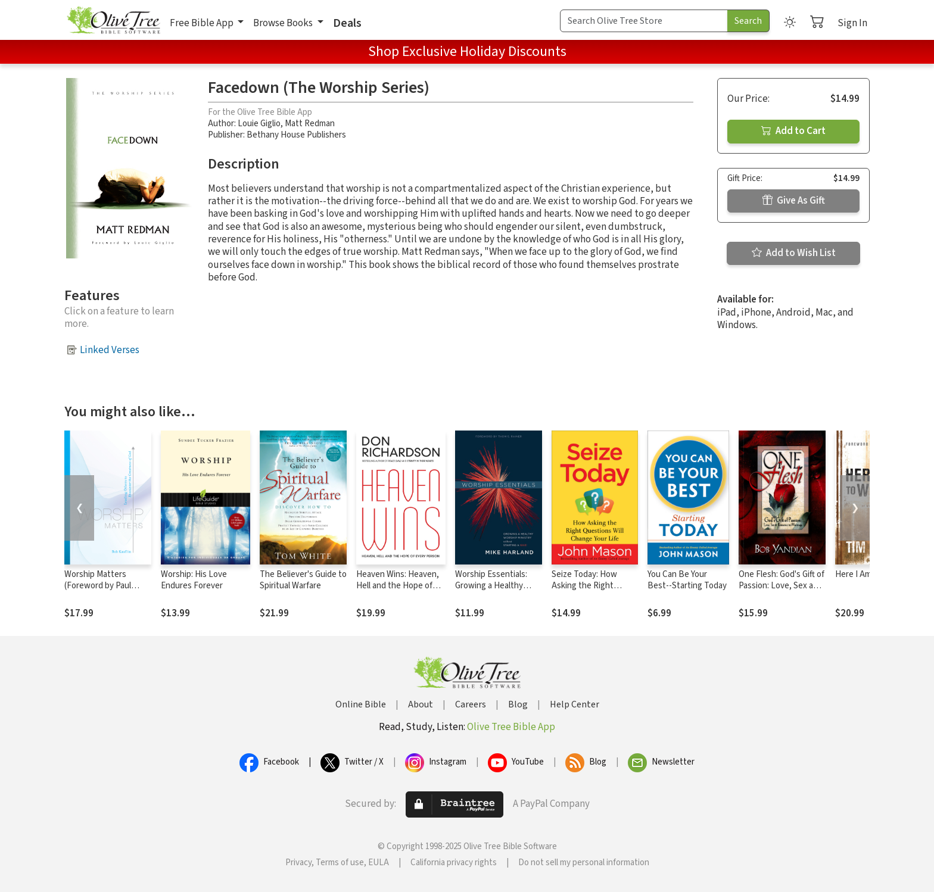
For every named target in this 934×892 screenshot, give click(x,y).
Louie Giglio (259, 123)
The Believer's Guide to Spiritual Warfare (303, 580)
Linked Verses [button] (109, 350)
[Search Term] (644, 21)
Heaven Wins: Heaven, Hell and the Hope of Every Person (397, 585)
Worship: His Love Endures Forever (194, 580)
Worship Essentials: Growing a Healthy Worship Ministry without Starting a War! (498, 591)
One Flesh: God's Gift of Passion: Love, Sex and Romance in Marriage (781, 585)
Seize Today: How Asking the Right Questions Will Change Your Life (593, 591)
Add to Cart (793, 131)
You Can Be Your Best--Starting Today (687, 580)
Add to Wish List (794, 253)
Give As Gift (793, 201)
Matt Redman (310, 123)
